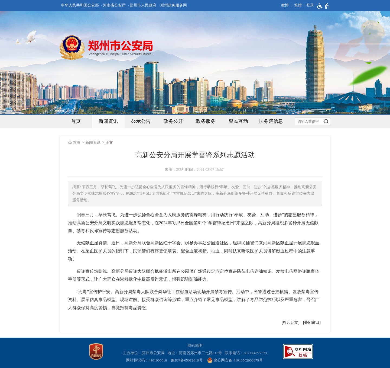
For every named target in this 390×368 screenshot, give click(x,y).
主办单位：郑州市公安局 (145, 353)
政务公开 (173, 121)
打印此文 (290, 323)
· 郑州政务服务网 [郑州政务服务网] (173, 5)
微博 (285, 5)
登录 (310, 5)
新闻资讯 (108, 121)
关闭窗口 (311, 323)
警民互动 (238, 121)
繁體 (298, 5)
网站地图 (195, 346)
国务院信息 (271, 121)
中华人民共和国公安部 (80, 5)
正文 (109, 142)
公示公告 (141, 121)
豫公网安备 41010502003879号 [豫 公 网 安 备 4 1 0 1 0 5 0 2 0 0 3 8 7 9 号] (235, 360)
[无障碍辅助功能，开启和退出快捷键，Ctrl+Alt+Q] (323, 6)
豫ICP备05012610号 (187, 360)
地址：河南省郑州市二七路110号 (195, 353)
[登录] (308, 5)
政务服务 (206, 121)
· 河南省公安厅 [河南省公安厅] (113, 5)
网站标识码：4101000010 (147, 360)
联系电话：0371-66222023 (246, 353)
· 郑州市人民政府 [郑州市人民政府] (142, 5)
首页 (76, 121)
